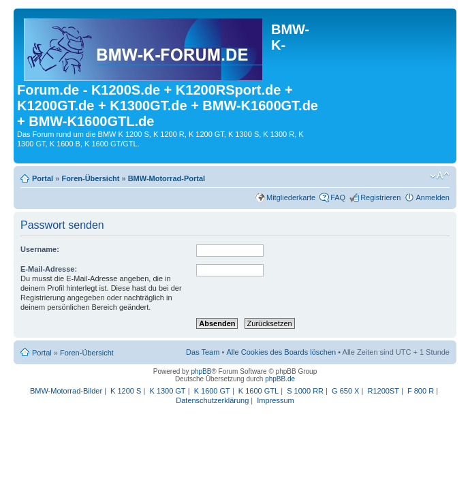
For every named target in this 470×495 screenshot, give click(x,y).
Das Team (202, 352)
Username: (39, 249)
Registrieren (380, 197)
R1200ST (382, 391)
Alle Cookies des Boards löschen (281, 352)
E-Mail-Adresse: (48, 269)
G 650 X (345, 391)
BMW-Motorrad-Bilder (66, 391)
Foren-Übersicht (90, 178)
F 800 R (420, 391)
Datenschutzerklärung (212, 400)
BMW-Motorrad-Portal (166, 178)
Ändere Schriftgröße (440, 176)
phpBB (201, 371)
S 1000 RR (305, 391)
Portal (42, 178)
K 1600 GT (212, 391)
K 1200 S (125, 391)
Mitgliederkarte (290, 197)
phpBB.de (280, 379)
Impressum (275, 400)
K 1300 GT (167, 391)
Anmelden (433, 197)
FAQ (337, 197)
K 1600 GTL (258, 391)
